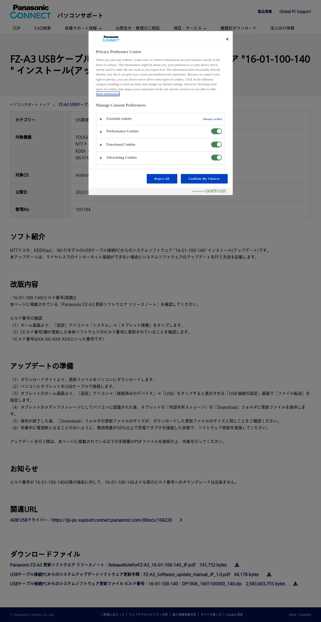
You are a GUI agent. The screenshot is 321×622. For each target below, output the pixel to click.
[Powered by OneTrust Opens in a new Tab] (211, 192)
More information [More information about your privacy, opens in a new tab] (107, 94)
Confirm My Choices (204, 179)
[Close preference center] (227, 39)
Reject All (162, 179)
